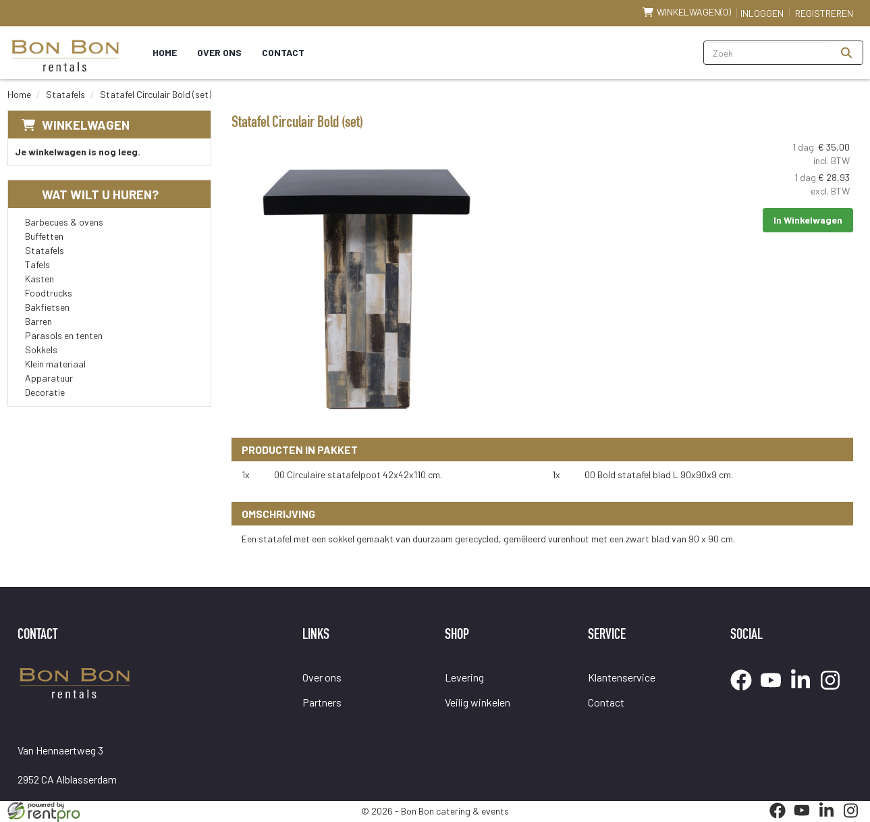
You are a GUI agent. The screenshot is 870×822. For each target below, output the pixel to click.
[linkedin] (804, 692)
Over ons (219, 52)
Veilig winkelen (477, 702)
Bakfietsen (47, 307)
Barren (38, 321)
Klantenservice (621, 677)
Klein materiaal (55, 363)
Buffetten (44, 236)
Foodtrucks (48, 293)
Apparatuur (49, 378)
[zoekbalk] (767, 52)
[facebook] (745, 692)
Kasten (39, 278)
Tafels (37, 264)
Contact (283, 52)
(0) (687, 12)
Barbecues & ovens (64, 222)
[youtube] (775, 692)
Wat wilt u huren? (90, 194)
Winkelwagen (86, 124)
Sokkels (41, 349)
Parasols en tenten (64, 335)
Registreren (824, 13)
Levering (464, 677)
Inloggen (762, 13)
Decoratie (45, 392)
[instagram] (834, 692)
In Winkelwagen (807, 220)
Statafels (65, 94)
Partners (322, 702)
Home (165, 52)
